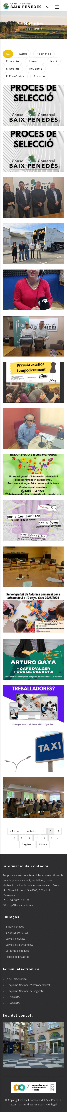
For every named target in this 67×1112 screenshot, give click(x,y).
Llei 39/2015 (13, 997)
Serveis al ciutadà (16, 938)
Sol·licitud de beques (17, 950)
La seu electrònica (16, 979)
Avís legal (51, 1104)
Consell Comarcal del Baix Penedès (40, 1100)
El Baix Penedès (15, 926)
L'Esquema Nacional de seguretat (25, 991)
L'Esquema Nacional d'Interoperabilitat (28, 985)
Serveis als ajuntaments (19, 944)
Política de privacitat (17, 956)
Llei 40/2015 (13, 1003)
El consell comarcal (17, 932)
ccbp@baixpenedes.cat (18, 905)
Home (29, 28)
